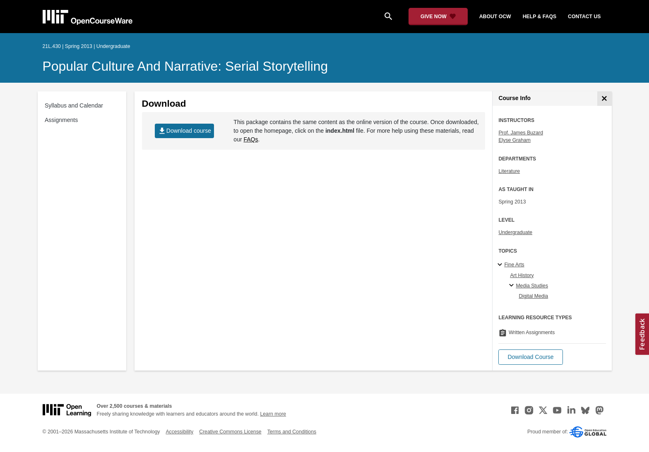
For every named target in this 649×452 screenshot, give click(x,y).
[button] (530, 357)
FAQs (250, 139)
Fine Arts (514, 265)
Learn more (273, 414)
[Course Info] (604, 98)
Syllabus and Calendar (74, 105)
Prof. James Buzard (520, 133)
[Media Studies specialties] (512, 285)
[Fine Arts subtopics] (501, 265)
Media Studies (532, 286)
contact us (584, 16)
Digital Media (533, 296)
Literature (509, 171)
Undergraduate (515, 232)
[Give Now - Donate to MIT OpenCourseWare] (438, 16)
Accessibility (179, 432)
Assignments (61, 120)
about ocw (495, 16)
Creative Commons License (230, 432)
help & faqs (539, 16)
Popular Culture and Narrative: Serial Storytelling (185, 66)
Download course (184, 131)
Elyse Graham (514, 140)
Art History (522, 275)
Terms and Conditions (291, 432)
